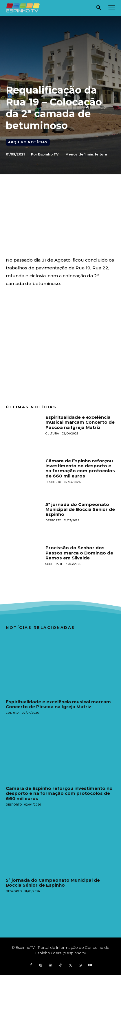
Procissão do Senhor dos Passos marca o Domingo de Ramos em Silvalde (79, 553)
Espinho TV (48, 154)
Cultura (52, 433)
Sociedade (54, 564)
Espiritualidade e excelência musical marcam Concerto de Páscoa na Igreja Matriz (80, 422)
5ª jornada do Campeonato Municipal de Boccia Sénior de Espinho (80, 509)
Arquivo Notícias (28, 142)
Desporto (53, 482)
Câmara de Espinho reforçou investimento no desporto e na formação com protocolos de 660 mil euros (80, 468)
